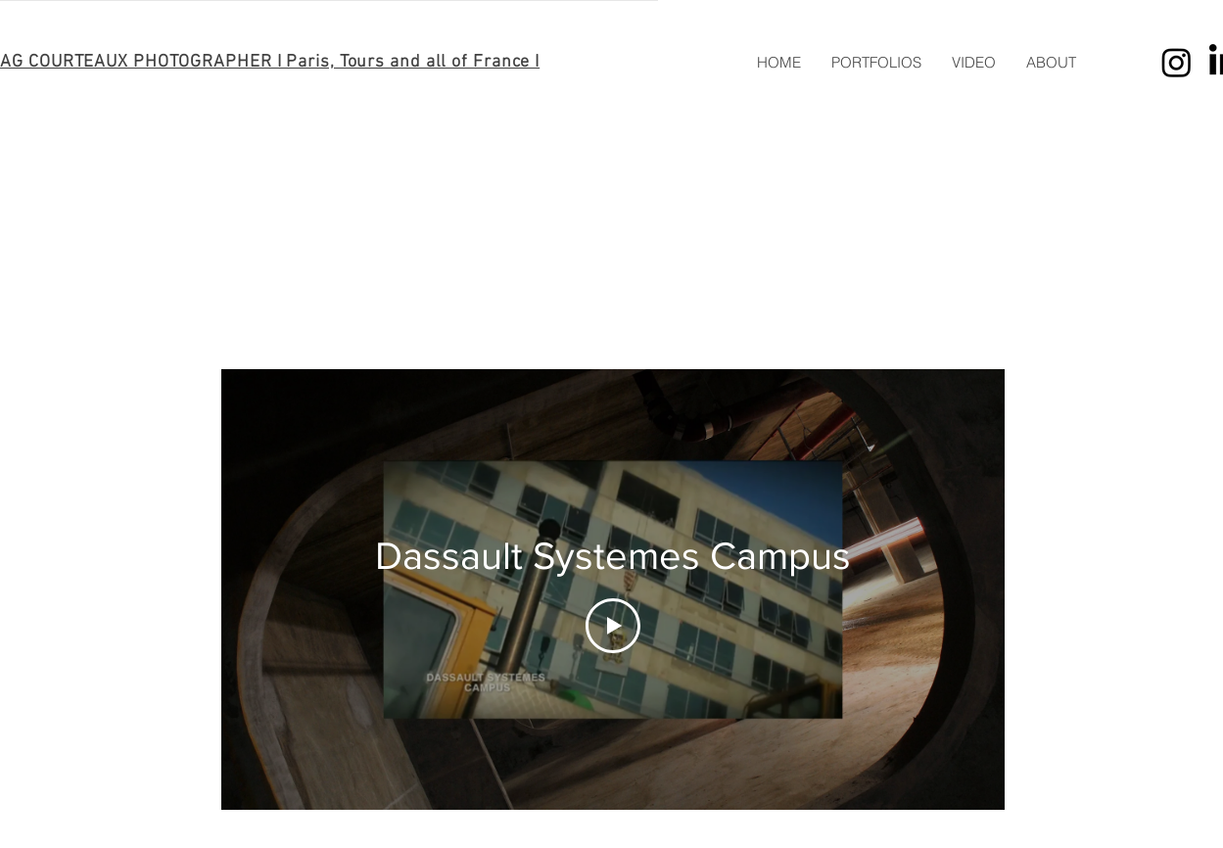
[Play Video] (613, 625)
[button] (876, 62)
